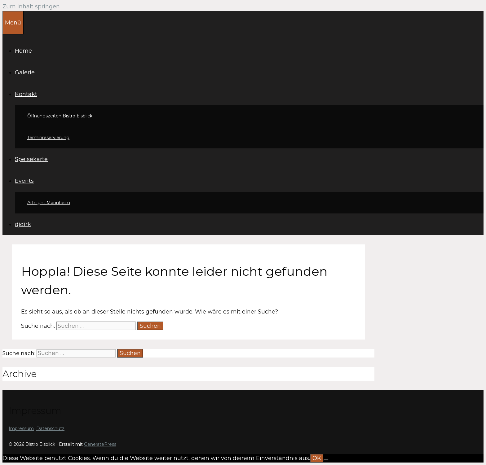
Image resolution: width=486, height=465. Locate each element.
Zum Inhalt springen (31, 6)
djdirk (23, 224)
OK (316, 458)
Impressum (21, 428)
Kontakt (26, 94)
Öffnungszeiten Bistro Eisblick (59, 116)
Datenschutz (50, 428)
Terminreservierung (48, 137)
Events (24, 181)
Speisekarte (31, 159)
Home (23, 50)
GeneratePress (100, 444)
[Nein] (326, 460)
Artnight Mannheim (48, 202)
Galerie (25, 72)
